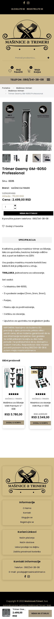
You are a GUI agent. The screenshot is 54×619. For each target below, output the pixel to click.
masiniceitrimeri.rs (26, 350)
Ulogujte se (18, 9)
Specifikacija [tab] (27, 240)
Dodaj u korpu (13, 422)
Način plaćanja (27, 537)
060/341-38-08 (33, 79)
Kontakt (27, 512)
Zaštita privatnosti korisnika (27, 551)
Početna (6, 88)
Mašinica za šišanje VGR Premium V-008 (13, 405)
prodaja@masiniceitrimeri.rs (31, 572)
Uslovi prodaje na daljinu (27, 547)
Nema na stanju (28, 213)
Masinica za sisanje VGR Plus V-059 (40, 404)
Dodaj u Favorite (12, 226)
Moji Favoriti (15, 71)
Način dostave (27, 542)
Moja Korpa (34, 71)
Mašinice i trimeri (24, 88)
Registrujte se (35, 9)
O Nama (27, 508)
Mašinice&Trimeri (20, 187)
